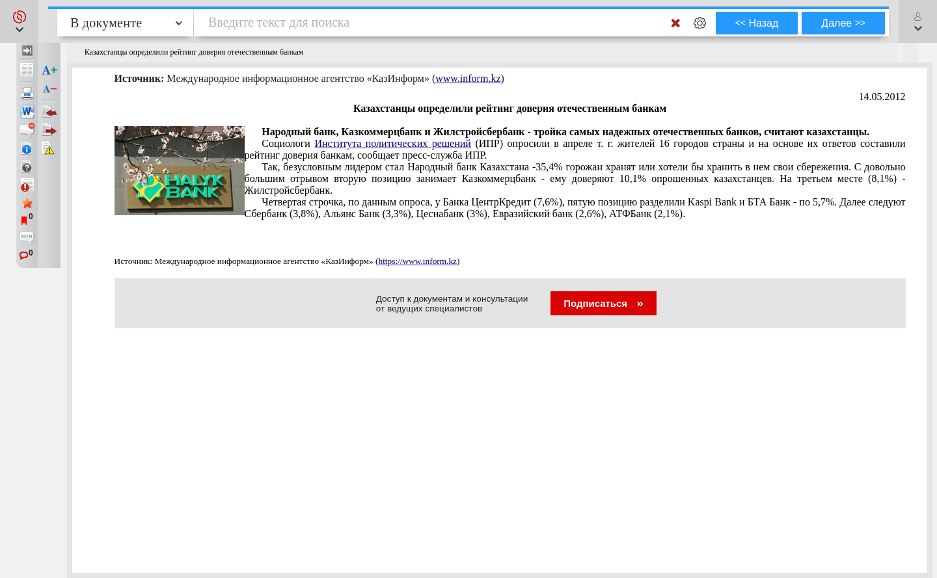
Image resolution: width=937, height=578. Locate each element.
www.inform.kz (467, 78)
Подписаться (604, 303)
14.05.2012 (882, 96)
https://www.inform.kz (417, 261)
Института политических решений (392, 143)
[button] (19, 21)
